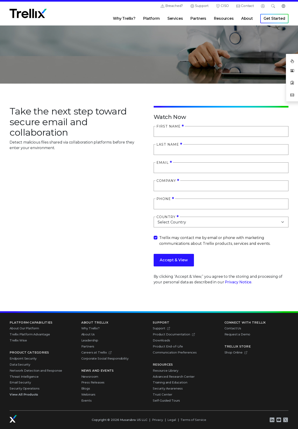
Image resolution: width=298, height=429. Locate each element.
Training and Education (170, 382)
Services (175, 18)
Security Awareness (168, 388)
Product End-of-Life (168, 346)
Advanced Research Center (174, 376)
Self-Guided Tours (166, 400)
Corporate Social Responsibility (105, 358)
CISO (225, 6)
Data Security (20, 364)
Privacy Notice (238, 282)
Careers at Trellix (94, 352)
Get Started (274, 18)
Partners (198, 18)
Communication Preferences (175, 352)
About (247, 18)
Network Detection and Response (36, 370)
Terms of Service (193, 420)
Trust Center (162, 394)
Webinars (88, 394)
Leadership (89, 340)
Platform (151, 18)
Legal (171, 420)
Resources (224, 18)
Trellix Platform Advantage (30, 334)
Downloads (161, 340)
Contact (247, 6)
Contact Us (232, 328)
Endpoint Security (23, 358)
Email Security (20, 382)
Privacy (157, 420)
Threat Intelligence (24, 376)
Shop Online (233, 352)
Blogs (85, 388)
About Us (88, 334)
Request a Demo (237, 334)
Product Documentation (171, 334)
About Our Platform (24, 328)
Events (86, 400)
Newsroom (89, 376)
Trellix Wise (18, 340)
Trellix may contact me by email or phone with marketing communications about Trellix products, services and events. (215, 241)
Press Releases (93, 382)
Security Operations (25, 388)
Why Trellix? (124, 18)
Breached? (174, 6)
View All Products (24, 394)
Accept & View (174, 260)
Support (202, 6)
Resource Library (165, 370)
